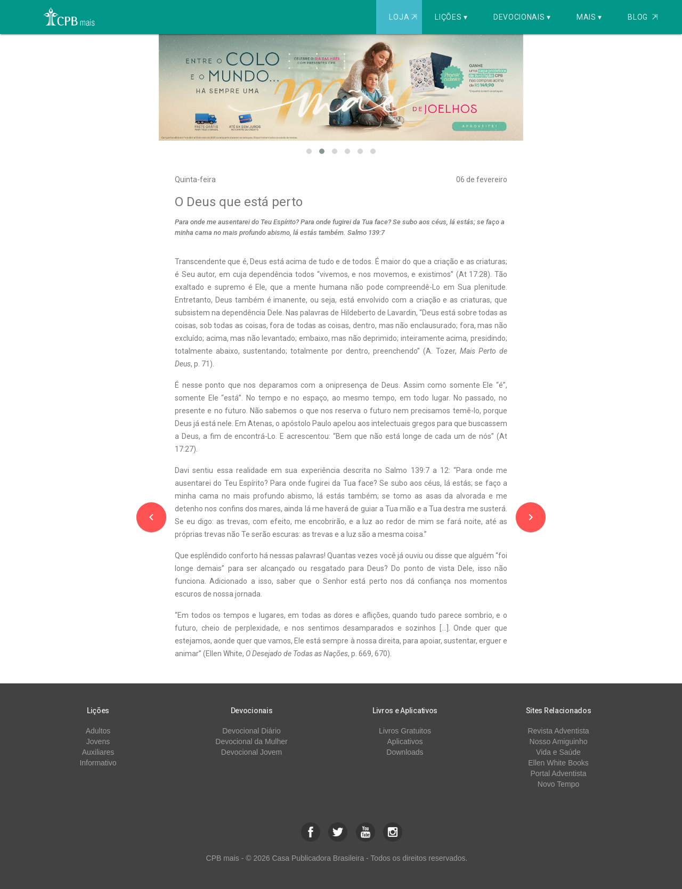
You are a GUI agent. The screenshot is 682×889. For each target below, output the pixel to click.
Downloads (404, 752)
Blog (643, 17)
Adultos (98, 731)
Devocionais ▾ (522, 17)
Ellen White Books (558, 762)
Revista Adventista (558, 731)
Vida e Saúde (558, 752)
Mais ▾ (589, 17)
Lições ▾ (451, 17)
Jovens (98, 741)
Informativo (97, 762)
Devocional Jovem (251, 752)
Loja (404, 17)
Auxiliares (98, 752)
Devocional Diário (251, 731)
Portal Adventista (558, 773)
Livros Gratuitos (405, 731)
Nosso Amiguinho (559, 741)
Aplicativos (405, 741)
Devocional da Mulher (251, 741)
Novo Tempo (558, 784)
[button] (309, 151)
